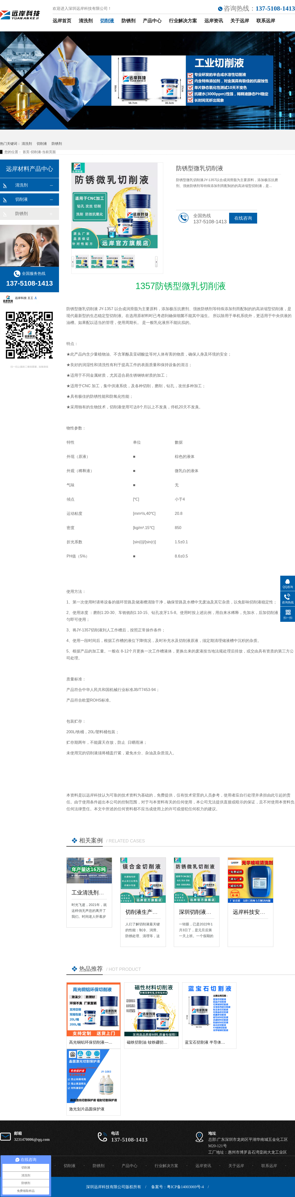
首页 (26, 152)
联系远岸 (265, 20)
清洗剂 (86, 20)
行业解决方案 (183, 20)
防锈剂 (128, 20)
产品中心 (152, 20)
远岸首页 (62, 20)
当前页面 (49, 152)
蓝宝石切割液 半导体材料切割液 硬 (215, 1042)
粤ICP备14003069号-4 (185, 1187)
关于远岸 (239, 20)
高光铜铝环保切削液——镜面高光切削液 (104, 1042)
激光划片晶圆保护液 (86, 1109)
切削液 (107, 20)
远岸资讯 (213, 20)
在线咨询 (243, 218)
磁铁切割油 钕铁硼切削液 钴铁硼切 (157, 1042)
